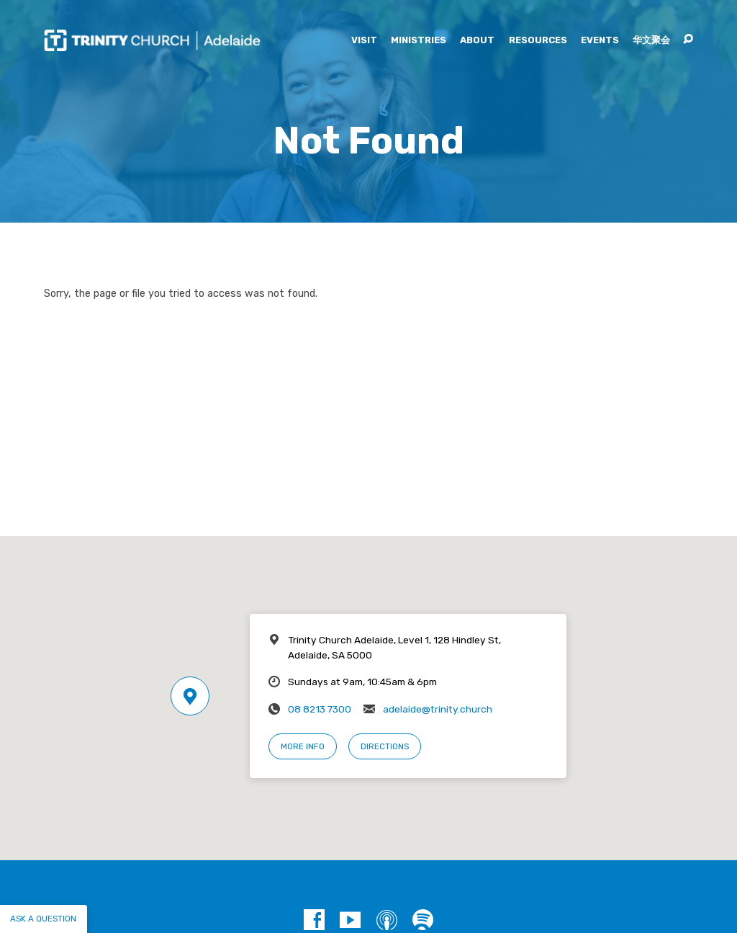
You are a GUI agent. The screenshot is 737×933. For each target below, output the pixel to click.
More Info (303, 746)
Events (600, 40)
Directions (385, 746)
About (477, 40)
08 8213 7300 (319, 709)
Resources (538, 40)
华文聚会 (651, 40)
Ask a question (43, 919)
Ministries (418, 40)
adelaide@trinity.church (437, 709)
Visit (364, 40)
